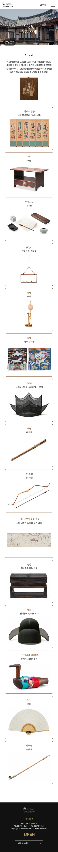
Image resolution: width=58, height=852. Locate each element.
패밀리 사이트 (23, 843)
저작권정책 (29, 819)
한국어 (43, 5)
